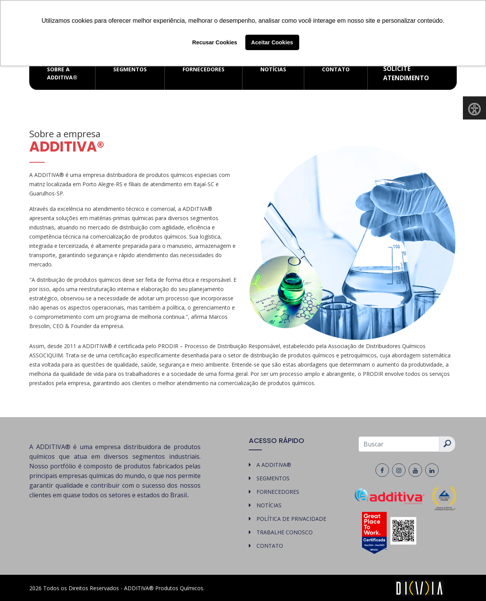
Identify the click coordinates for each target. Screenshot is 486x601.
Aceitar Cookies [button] (272, 42)
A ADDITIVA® (273, 464)
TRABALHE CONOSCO (284, 532)
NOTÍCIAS (273, 69)
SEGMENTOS (130, 69)
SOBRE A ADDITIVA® (62, 73)
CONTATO (336, 69)
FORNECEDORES (204, 69)
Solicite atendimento (406, 73)
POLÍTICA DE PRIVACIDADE (291, 518)
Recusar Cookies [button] (214, 42)
